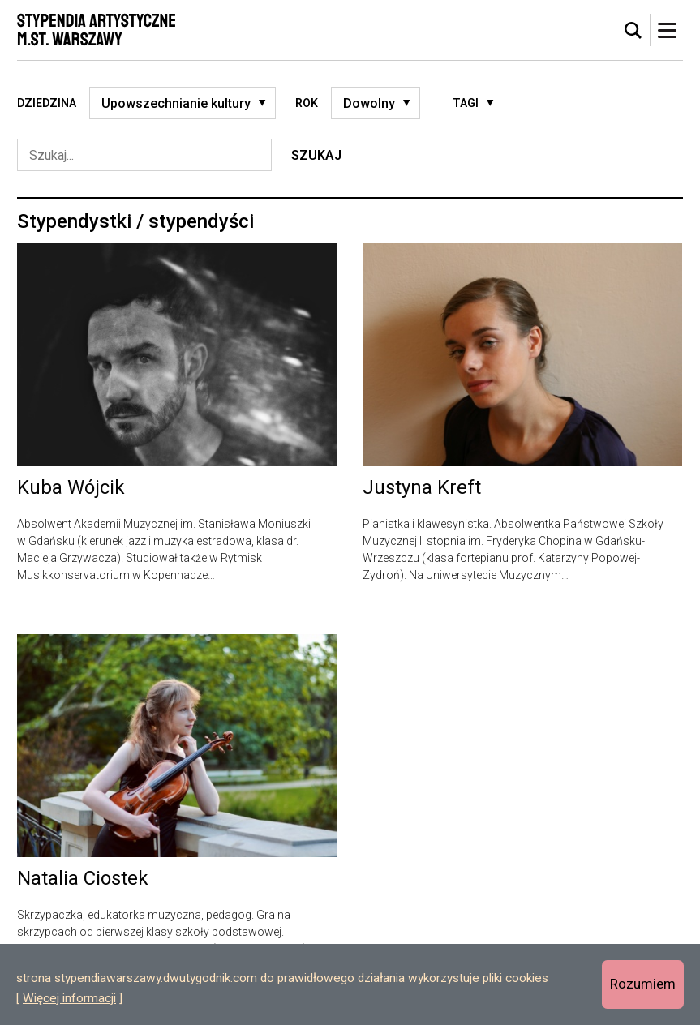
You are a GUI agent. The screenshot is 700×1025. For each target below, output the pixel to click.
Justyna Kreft (422, 488)
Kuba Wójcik (71, 488)
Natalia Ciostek (82, 879)
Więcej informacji (69, 998)
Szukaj (316, 155)
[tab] (633, 31)
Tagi (466, 102)
